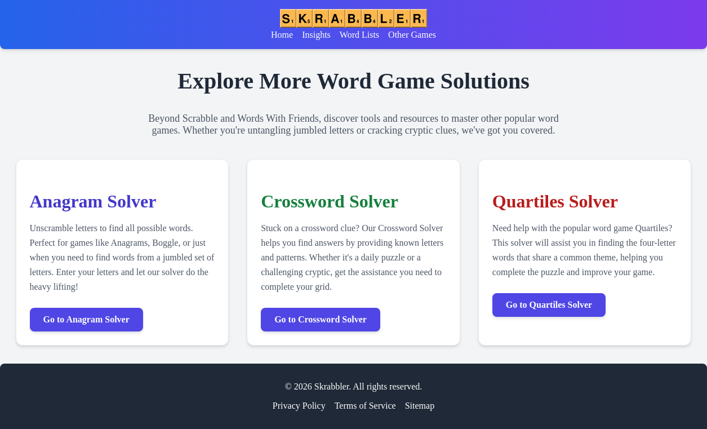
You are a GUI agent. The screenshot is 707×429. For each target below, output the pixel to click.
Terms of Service (365, 405)
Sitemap (419, 405)
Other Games (412, 34)
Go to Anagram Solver (86, 319)
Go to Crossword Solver (320, 319)
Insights (316, 34)
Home (282, 34)
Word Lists (359, 34)
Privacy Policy (299, 405)
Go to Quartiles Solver (549, 304)
